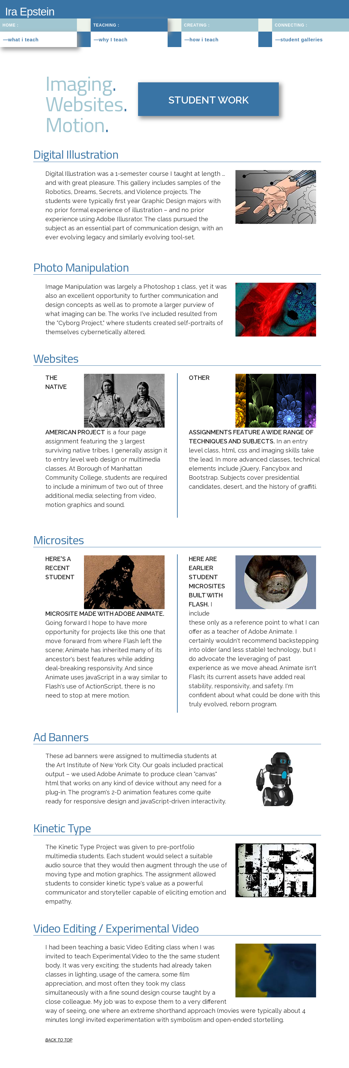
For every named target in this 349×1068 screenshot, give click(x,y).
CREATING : (197, 25)
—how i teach (201, 39)
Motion (75, 124)
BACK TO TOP (58, 1040)
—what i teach (21, 39)
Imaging (78, 83)
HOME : (11, 25)
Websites (84, 103)
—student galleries (299, 39)
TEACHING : (106, 25)
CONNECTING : (291, 25)
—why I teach (111, 39)
